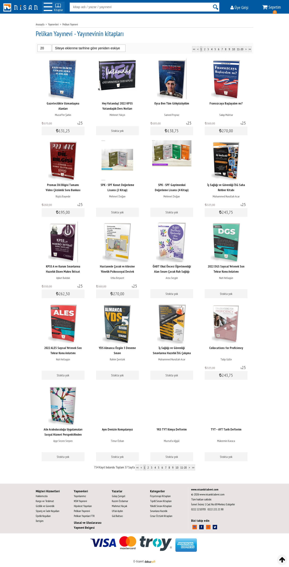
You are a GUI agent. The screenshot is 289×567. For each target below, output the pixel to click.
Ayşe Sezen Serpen (63, 441)
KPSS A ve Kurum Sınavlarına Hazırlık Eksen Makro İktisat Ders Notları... (63, 271)
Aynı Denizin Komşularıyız (117, 429)
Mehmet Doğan (117, 196)
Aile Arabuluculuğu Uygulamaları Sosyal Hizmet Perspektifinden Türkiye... (63, 434)
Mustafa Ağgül (172, 441)
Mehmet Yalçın (117, 115)
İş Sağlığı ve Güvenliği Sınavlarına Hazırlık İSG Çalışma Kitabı (172, 353)
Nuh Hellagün (226, 278)
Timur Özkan (117, 441)
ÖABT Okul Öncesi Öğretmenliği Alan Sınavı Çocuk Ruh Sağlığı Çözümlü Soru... (172, 271)
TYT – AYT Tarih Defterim (226, 429)
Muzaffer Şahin (63, 115)
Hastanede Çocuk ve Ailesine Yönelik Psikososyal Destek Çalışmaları (117, 271)
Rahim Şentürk (117, 359)
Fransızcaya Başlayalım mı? (226, 103)
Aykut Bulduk (63, 278)
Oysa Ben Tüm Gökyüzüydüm (171, 103)
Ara (215, 7)
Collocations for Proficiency (226, 348)
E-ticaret (139, 561)
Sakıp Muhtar (226, 115)
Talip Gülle (226, 359)
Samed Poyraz (171, 115)
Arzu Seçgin (172, 278)
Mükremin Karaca (226, 441)
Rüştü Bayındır (63, 196)
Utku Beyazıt (117, 278)
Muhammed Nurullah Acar (226, 196)
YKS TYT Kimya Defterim (172, 429)
